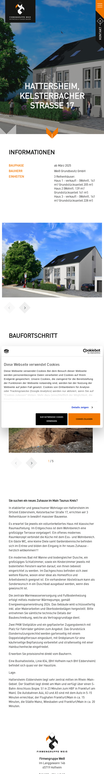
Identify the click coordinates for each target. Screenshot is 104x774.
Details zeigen (80, 407)
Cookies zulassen (84, 419)
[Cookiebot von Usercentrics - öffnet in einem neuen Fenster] (85, 351)
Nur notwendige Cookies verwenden (51, 419)
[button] (25, 308)
